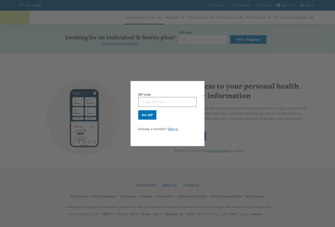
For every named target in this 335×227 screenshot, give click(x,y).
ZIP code (144, 94)
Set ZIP (147, 114)
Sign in (173, 128)
